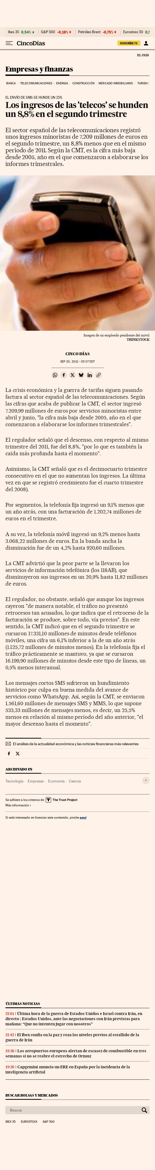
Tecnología (14, 781)
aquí (83, 817)
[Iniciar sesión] (146, 43)
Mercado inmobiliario (116, 83)
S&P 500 (48, 32)
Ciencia (75, 781)
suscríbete (129, 43)
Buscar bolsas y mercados (31, 1095)
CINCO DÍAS (77, 353)
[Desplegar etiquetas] (146, 780)
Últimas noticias (23, 1004)
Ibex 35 (13, 32)
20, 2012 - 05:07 (77, 361)
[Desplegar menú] (9, 43)
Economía (56, 781)
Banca (11, 83)
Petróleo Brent (89, 32)
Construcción (83, 83)
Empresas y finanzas (39, 69)
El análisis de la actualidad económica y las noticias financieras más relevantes (75, 744)
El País (143, 55)
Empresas (36, 781)
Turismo (143, 83)
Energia (62, 83)
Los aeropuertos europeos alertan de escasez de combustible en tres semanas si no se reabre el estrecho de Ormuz (75, 1053)
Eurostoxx (29, 1121)
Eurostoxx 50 (133, 32)
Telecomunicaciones (36, 83)
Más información (18, 805)
